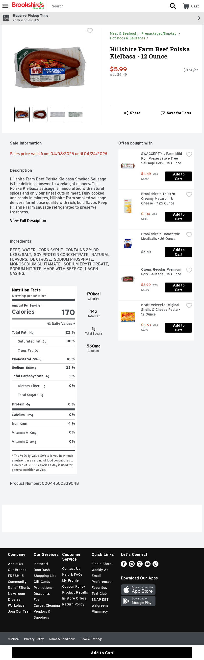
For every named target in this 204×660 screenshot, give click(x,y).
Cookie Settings (91, 639)
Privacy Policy (34, 639)
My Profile (70, 580)
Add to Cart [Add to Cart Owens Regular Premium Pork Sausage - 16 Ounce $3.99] (179, 287)
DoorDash (42, 570)
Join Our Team (19, 611)
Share (132, 113)
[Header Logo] (27, 6)
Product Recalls (75, 592)
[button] (173, 6)
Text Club (99, 594)
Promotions (43, 588)
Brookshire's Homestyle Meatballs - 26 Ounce (161, 236)
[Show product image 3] (57, 114)
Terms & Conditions (62, 639)
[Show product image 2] (40, 114)
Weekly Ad (100, 570)
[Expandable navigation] (5, 6)
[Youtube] (148, 565)
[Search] (105, 6)
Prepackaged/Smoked (159, 33)
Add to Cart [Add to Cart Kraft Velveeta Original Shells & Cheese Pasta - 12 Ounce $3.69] (179, 327)
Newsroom (16, 594)
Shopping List (45, 576)
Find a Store (102, 564)
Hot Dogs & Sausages (127, 38)
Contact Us (71, 569)
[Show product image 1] (22, 114)
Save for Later (176, 113)
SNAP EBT (100, 600)
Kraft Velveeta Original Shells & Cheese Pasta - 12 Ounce (161, 309)
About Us (15, 564)
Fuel (37, 600)
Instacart (41, 564)
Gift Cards (42, 582)
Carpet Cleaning (47, 605)
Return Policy (73, 604)
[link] (176, 113)
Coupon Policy (73, 586)
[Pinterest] (132, 565)
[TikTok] (155, 565)
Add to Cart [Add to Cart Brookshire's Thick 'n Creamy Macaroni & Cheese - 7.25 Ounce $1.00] (179, 216)
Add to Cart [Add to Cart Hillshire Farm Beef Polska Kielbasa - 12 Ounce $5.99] (102, 652)
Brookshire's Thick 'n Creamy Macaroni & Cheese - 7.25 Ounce (158, 198)
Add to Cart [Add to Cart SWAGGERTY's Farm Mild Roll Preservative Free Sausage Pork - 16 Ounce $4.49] (179, 176)
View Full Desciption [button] (28, 220)
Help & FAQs (72, 574)
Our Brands (17, 570)
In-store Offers (74, 598)
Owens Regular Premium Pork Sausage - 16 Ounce (161, 271)
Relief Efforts (19, 588)
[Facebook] (124, 565)
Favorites (99, 588)
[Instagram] (140, 565)
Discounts (42, 594)
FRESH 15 (16, 576)
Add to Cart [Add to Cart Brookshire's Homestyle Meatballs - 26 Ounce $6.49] (179, 252)
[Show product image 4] (75, 114)
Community (17, 582)
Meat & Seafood (123, 33)
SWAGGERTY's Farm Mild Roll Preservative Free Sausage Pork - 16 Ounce (162, 158)
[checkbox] (90, 31)
